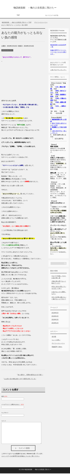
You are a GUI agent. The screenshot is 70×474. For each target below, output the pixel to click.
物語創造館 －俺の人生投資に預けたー (35, 7)
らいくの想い (56, 340)
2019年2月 (55, 323)
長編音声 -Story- (57, 347)
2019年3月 (55, 320)
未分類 (54, 337)
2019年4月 (55, 317)
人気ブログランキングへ (58, 70)
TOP (18, 16)
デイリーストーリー (7, 50)
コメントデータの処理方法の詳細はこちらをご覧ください (20, 457)
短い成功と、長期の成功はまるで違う (30, 375)
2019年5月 (55, 313)
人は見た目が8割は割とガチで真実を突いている (19, 379)
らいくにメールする (51, 16)
